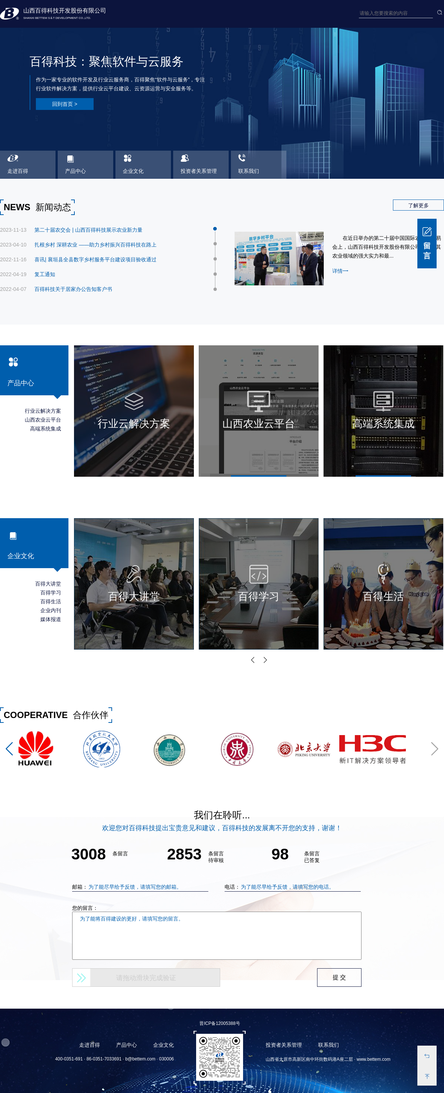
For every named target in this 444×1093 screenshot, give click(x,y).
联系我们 (328, 1045)
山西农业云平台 (43, 420)
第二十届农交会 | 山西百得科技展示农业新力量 (88, 230)
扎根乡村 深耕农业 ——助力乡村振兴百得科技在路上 (95, 245)
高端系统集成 (45, 429)
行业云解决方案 (43, 411)
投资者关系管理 (284, 1045)
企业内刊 (50, 610)
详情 (340, 271)
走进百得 (89, 1045)
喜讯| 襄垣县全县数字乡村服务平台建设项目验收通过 (95, 259)
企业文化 (163, 1045)
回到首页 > (64, 104)
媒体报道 (50, 619)
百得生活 (50, 601)
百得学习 (50, 593)
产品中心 (126, 1045)
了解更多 (418, 205)
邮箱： (139, 886)
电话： (292, 886)
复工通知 (44, 274)
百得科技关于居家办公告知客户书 (73, 289)
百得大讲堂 (48, 584)
